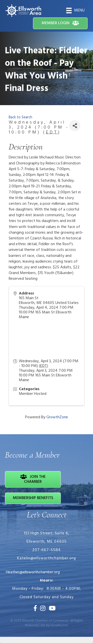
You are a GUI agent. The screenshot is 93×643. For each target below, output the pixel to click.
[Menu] (75, 10)
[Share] (74, 125)
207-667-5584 (46, 550)
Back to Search (20, 117)
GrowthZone (57, 417)
